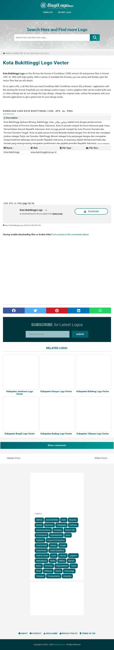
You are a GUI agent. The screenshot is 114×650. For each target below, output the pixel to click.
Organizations (62, 566)
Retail (38, 571)
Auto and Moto (52, 520)
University (67, 576)
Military (62, 561)
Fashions (40, 540)
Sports (58, 571)
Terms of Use (87, 633)
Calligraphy (61, 525)
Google (63, 545)
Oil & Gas (49, 566)
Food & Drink (41, 545)
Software (48, 571)
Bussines (49, 525)
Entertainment (56, 535)
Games (53, 545)
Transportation (54, 576)
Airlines (39, 520)
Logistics (73, 555)
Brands (39, 525)
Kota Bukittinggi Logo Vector (36, 63)
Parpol (73, 566)
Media (52, 561)
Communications (43, 530)
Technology (69, 571)
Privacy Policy (69, 633)
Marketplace (41, 561)
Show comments (57, 445)
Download (91, 211)
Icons (53, 555)
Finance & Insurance (56, 540)
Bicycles (72, 520)
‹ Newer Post (13, 458)
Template (40, 576)
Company (58, 530)
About (23, 633)
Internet (63, 555)
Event (68, 535)
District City (70, 530)
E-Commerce (41, 535)
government (41, 550)
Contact (35, 633)
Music (38, 566)
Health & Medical (57, 550)
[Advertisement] (57, 178)
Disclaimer (50, 633)
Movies (71, 561)
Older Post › (101, 458)
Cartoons (73, 525)
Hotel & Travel (42, 555)
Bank (64, 520)
